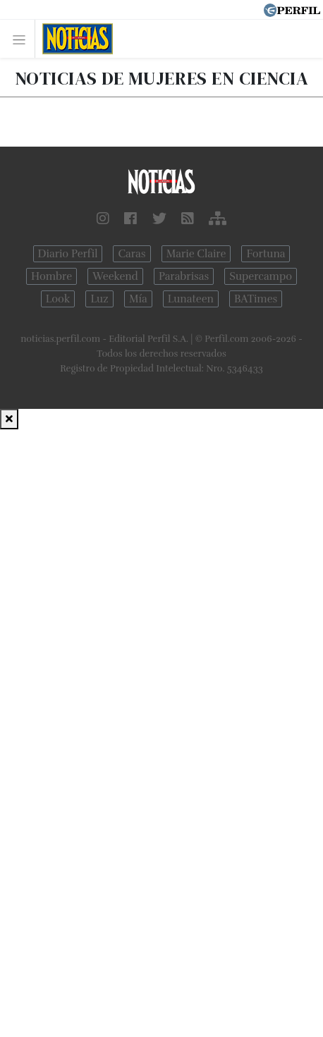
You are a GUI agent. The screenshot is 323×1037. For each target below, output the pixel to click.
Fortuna (265, 253)
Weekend (115, 276)
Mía (138, 299)
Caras (131, 253)
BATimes (255, 299)
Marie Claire (196, 253)
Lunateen (191, 299)
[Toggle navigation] (23, 39)
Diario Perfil (68, 253)
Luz (99, 299)
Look (58, 299)
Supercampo (260, 276)
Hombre (51, 276)
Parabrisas (184, 276)
